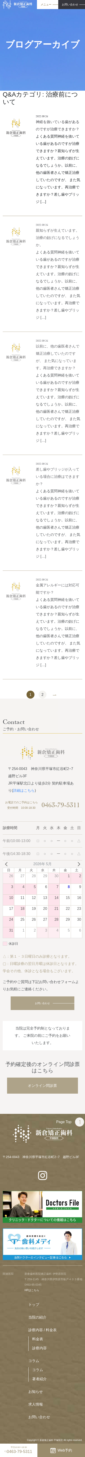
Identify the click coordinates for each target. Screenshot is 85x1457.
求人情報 (35, 1404)
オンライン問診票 (42, 1086)
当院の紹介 (37, 1317)
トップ (33, 1304)
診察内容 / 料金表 (42, 1330)
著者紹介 (39, 1379)
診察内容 (39, 1348)
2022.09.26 (42, 116)
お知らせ (35, 1392)
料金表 (37, 1339)
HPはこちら (31, 1290)
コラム (33, 1361)
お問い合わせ (42, 1003)
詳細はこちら (24, 790)
